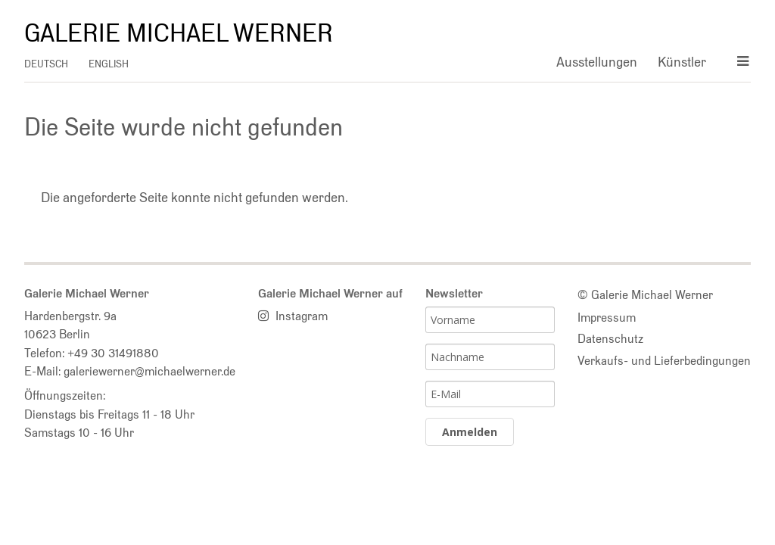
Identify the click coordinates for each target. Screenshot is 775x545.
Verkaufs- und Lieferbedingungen (664, 360)
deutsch (46, 64)
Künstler (682, 62)
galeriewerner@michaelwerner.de (149, 370)
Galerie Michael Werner (178, 33)
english (109, 64)
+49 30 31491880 (113, 352)
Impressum (606, 317)
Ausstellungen (596, 62)
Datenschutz (610, 338)
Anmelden (469, 432)
